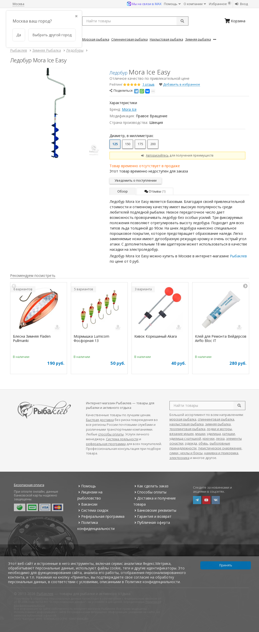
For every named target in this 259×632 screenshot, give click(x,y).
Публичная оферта (151, 522)
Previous (13, 286)
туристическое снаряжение (220, 448)
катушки (228, 434)
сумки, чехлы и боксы (186, 453)
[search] (239, 405)
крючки (208, 438)
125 (115, 144)
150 (127, 144)
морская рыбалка (182, 419)
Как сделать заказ (150, 486)
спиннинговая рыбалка (216, 419)
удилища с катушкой (185, 438)
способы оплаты (111, 434)
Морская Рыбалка (95, 39)
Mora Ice (129, 109)
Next (245, 286)
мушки (200, 434)
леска (220, 438)
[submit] (182, 21)
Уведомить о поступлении (136, 180)
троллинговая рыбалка (187, 429)
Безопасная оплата (29, 485)
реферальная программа (106, 444)
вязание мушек (181, 434)
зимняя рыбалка (218, 424)
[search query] (135, 21)
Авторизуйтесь (157, 155)
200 (153, 144)
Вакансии (87, 504)
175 (140, 144)
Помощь (172, 4)
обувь (203, 443)
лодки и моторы (219, 429)
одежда (191, 443)
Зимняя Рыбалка (198, 39)
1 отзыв (148, 84)
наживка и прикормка (221, 453)
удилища (214, 434)
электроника (179, 458)
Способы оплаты (149, 492)
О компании (195, 4)
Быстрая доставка (100, 420)
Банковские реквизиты (154, 510)
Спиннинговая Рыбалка (129, 39)
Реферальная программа (100, 516)
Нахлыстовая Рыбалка (166, 39)
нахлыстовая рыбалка (186, 424)
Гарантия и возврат (152, 516)
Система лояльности (122, 439)
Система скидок (93, 510)
